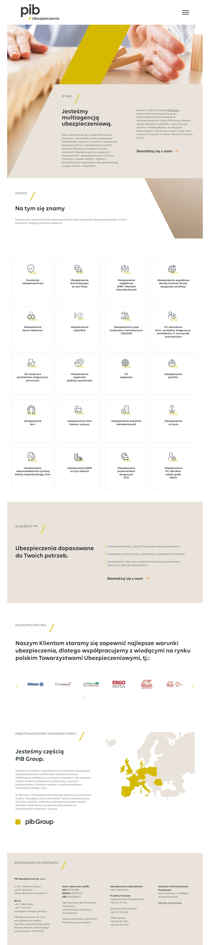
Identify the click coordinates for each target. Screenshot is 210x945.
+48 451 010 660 (119, 912)
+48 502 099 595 (119, 925)
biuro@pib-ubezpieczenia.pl (30, 911)
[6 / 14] (174, 684)
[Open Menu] (185, 12)
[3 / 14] (91, 684)
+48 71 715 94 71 (22, 908)
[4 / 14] (119, 684)
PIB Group (173, 110)
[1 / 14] (35, 684)
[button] (17, 687)
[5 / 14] (147, 684)
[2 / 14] (63, 684)
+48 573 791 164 (118, 903)
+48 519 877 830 (119, 921)
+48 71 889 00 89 (23, 904)
